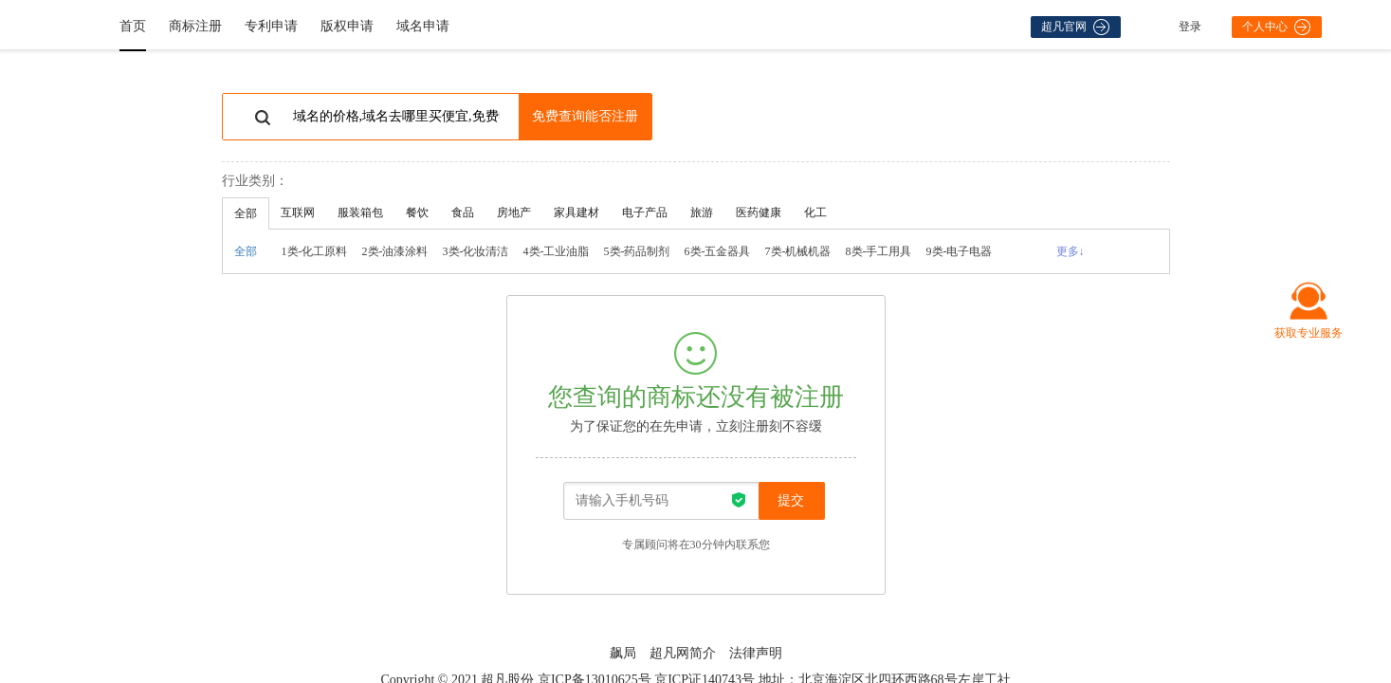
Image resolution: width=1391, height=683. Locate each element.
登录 (1190, 26)
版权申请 (347, 26)
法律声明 (755, 653)
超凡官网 (1075, 27)
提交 (791, 500)
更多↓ (1070, 251)
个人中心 (1276, 27)
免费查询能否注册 (585, 116)
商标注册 (195, 26)
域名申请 (422, 26)
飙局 (623, 653)
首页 (132, 26)
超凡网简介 (683, 653)
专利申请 (271, 26)
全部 (245, 251)
